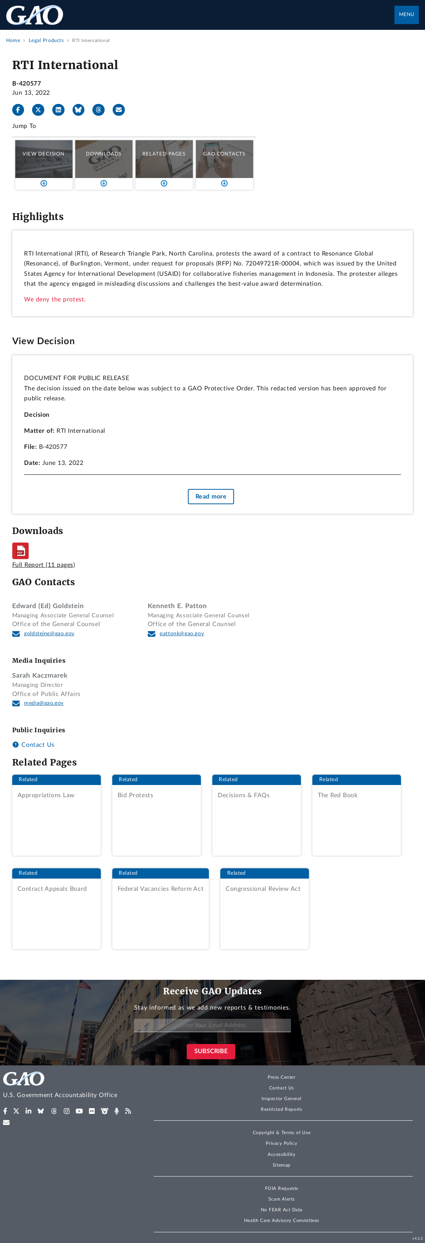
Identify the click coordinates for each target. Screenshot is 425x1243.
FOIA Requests (281, 1188)
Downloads (103, 154)
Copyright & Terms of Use (282, 1132)
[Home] (71, 1086)
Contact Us (33, 745)
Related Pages (164, 154)
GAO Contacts (224, 154)
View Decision (44, 154)
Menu (406, 14)
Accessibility (282, 1154)
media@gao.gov (44, 703)
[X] (41, 110)
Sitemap (282, 1165)
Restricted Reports (281, 1109)
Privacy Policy (281, 1143)
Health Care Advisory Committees (281, 1220)
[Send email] (122, 110)
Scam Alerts (281, 1199)
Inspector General (281, 1098)
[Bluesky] (82, 110)
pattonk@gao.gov (182, 633)
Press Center (282, 1077)
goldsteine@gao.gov (49, 633)
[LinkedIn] (61, 110)
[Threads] (101, 110)
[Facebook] (21, 110)
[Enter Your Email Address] (212, 1025)
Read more (211, 497)
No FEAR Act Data (281, 1209)
